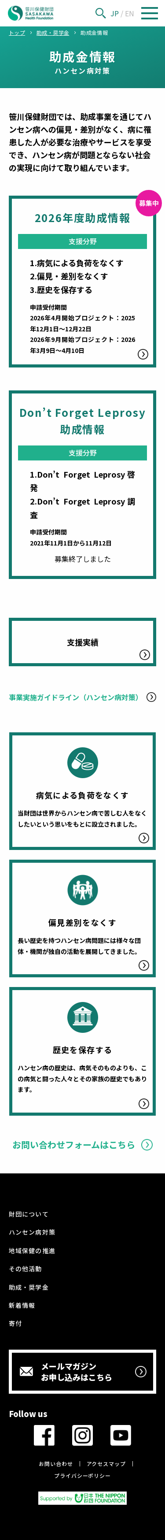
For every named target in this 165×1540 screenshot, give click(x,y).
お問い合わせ (56, 1463)
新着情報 (22, 1305)
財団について (28, 1214)
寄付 (15, 1323)
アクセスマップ (106, 1463)
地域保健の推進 (32, 1250)
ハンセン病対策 (32, 1232)
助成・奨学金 (28, 1287)
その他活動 (25, 1268)
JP (114, 13)
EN (129, 13)
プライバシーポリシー (82, 1475)
